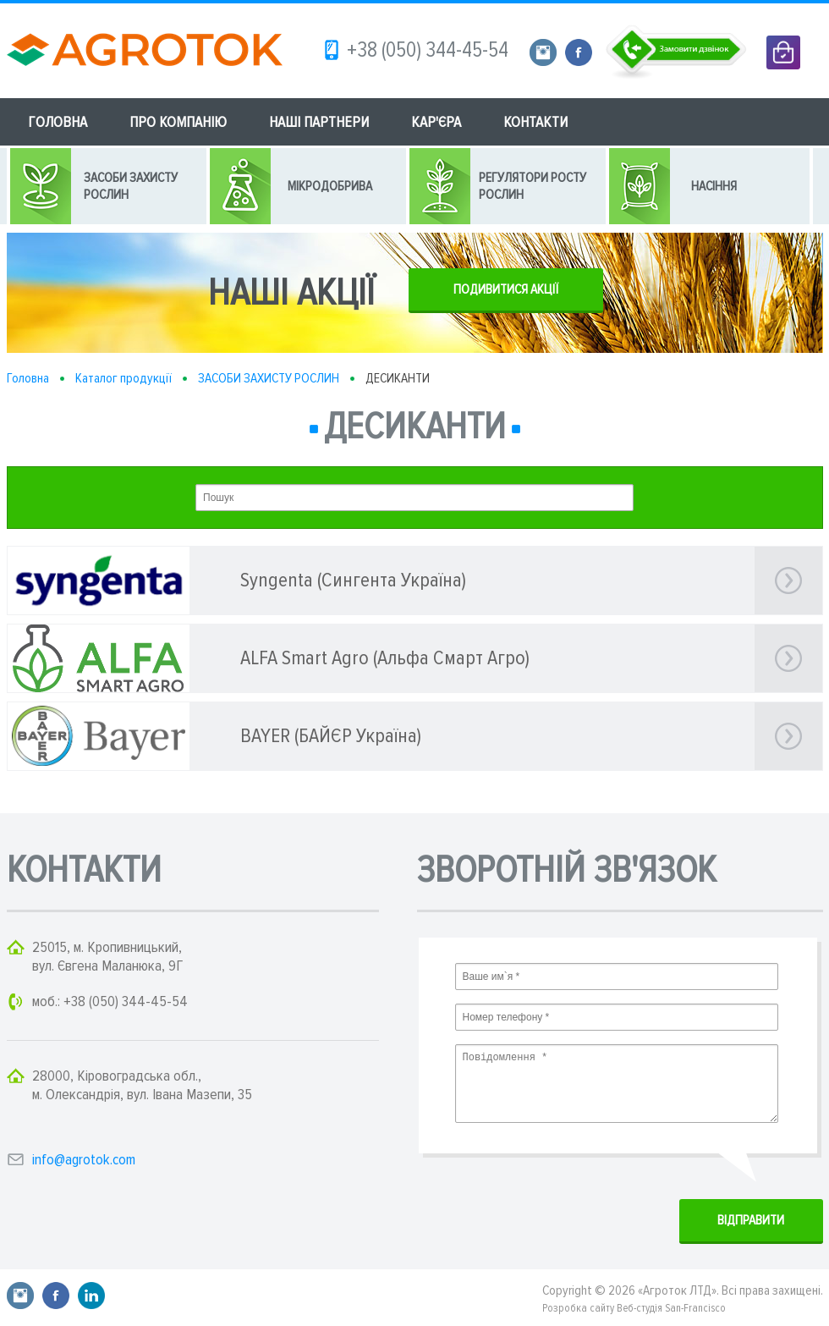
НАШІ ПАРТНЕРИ (319, 122)
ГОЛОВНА (57, 122)
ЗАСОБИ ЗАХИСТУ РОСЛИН (268, 378)
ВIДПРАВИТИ (750, 1220)
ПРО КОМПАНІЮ (178, 122)
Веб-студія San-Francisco (671, 1308)
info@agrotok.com (83, 1159)
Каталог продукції (123, 378)
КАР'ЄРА (436, 122)
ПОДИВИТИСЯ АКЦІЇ (505, 289)
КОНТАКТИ (535, 122)
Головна (28, 378)
